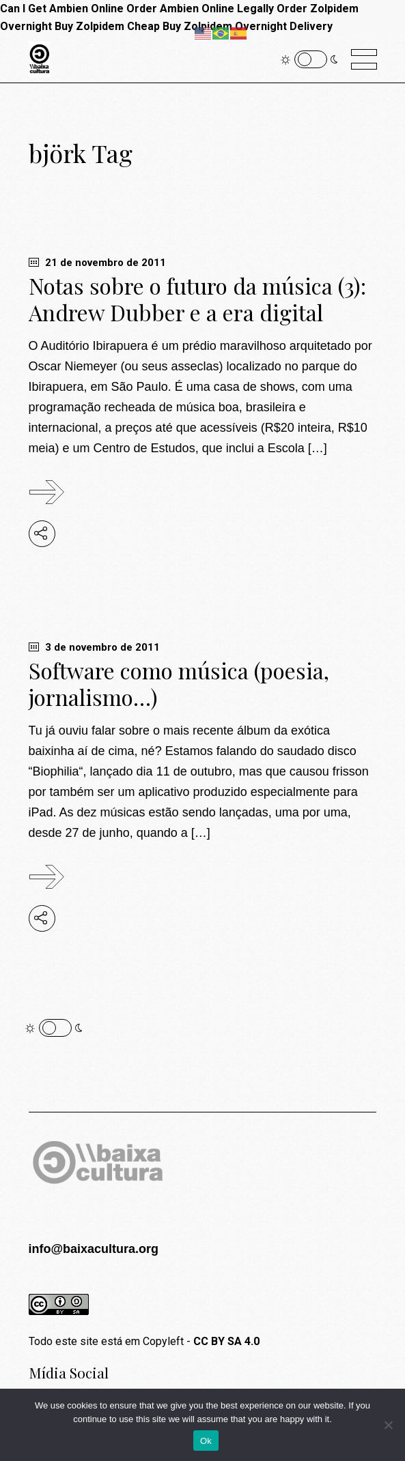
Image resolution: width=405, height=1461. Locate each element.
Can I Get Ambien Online (62, 8)
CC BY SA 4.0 (226, 1341)
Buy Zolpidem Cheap (107, 26)
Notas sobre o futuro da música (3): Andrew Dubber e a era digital (197, 299)
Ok (206, 1441)
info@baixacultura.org (94, 1249)
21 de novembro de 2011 (97, 262)
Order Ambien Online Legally (200, 8)
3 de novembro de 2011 (94, 647)
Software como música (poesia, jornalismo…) (179, 683)
